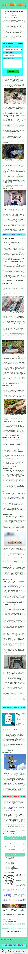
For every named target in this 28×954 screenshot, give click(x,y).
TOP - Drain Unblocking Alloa (9, 921)
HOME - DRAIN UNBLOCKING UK (14, 931)
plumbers (8, 890)
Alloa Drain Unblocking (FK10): (10, 17)
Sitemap (3, 938)
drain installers (22, 894)
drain (12, 76)
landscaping (16, 900)
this (15, 780)
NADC (16, 176)
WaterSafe (10, 808)
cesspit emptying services (12, 891)
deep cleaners (20, 890)
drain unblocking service (14, 211)
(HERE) (24, 773)
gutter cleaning (10, 889)
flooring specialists (18, 896)
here (15, 498)
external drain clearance (16, 730)
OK (24, 953)
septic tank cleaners (7, 894)
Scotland (15, 745)
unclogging (4, 213)
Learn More (18, 953)
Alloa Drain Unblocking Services (11, 834)
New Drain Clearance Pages (13, 938)
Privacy (25, 942)
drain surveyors (12, 895)
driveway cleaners (17, 899)
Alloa (20, 261)
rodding (9, 586)
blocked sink (20, 205)
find (7, 813)
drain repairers (16, 893)
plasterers (22, 889)
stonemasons (4, 900)
